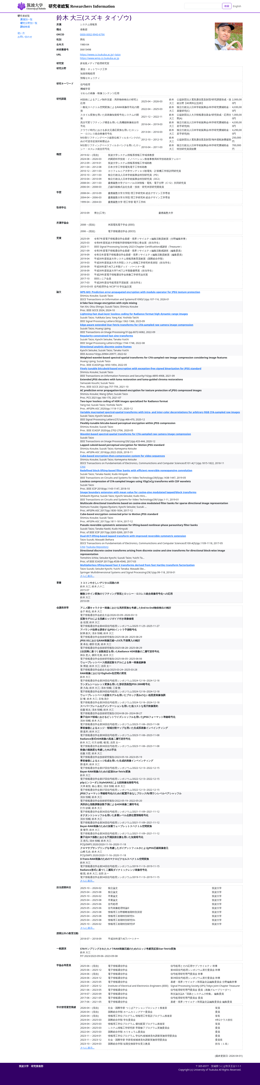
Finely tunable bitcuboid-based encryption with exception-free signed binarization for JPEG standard (140, 368)
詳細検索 (25, 26)
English (237, 6)
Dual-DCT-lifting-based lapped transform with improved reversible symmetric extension (133, 536)
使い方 (21, 33)
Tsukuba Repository (97, 546)
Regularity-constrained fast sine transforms (106, 335)
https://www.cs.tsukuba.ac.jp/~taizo (100, 54)
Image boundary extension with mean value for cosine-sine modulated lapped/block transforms (138, 492)
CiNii (82, 466)
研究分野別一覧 (28, 23)
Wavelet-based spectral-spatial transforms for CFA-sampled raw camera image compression (135, 434)
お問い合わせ (25, 36)
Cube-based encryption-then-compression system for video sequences (122, 455)
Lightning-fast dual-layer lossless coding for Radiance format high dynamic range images (134, 313)
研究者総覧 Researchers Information (81, 6)
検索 (226, 6)
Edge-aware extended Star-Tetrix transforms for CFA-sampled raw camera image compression (136, 324)
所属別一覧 (26, 19)
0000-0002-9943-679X (92, 34)
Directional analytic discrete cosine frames (106, 346)
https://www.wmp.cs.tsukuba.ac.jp (99, 58)
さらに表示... (87, 576)
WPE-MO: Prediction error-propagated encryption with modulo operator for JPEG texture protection (140, 292)
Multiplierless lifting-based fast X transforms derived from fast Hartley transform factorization (137, 565)
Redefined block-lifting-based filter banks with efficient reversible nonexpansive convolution (136, 470)
